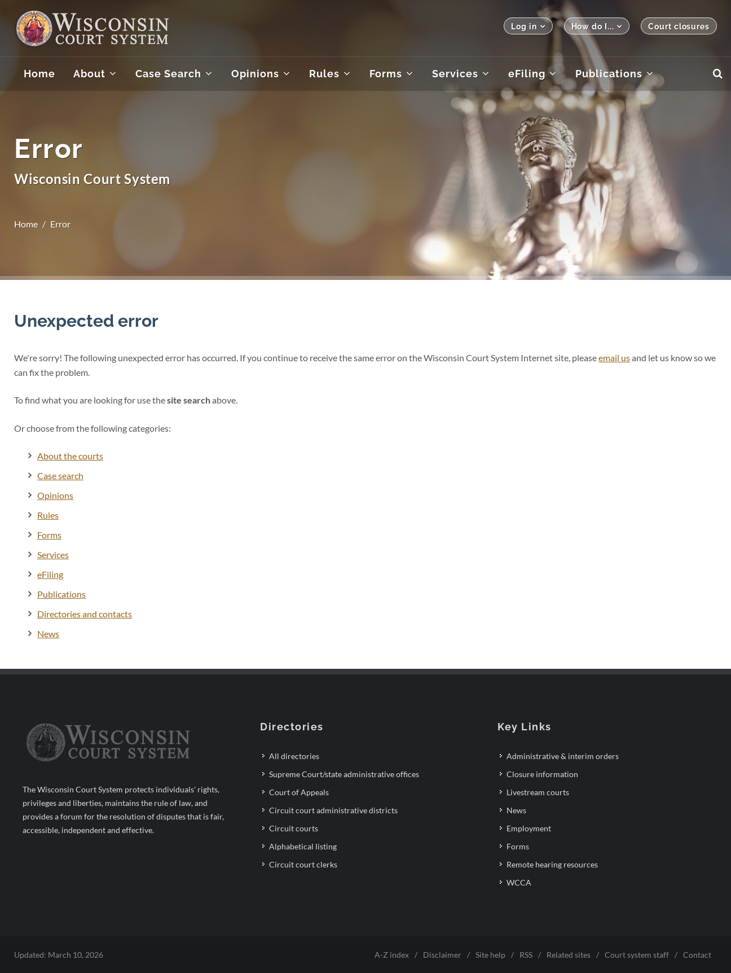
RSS (525, 954)
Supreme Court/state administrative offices (344, 774)
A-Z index (392, 954)
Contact (697, 954)
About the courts (70, 455)
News (48, 633)
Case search (60, 475)
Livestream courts (538, 792)
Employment (529, 828)
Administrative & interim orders (563, 756)
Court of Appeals (299, 792)
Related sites (569, 954)
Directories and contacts (84, 613)
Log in (528, 26)
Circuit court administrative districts (333, 810)
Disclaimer (442, 954)
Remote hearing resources (552, 864)
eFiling (50, 574)
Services (53, 554)
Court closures (679, 26)
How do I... (597, 26)
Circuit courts (293, 828)
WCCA (519, 882)
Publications (61, 594)
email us (614, 357)
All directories (294, 756)
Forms (49, 534)
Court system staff (637, 954)
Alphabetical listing (303, 846)
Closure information (542, 774)
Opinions (55, 495)
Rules (48, 515)
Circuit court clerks (303, 864)
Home (26, 223)
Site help (490, 954)
